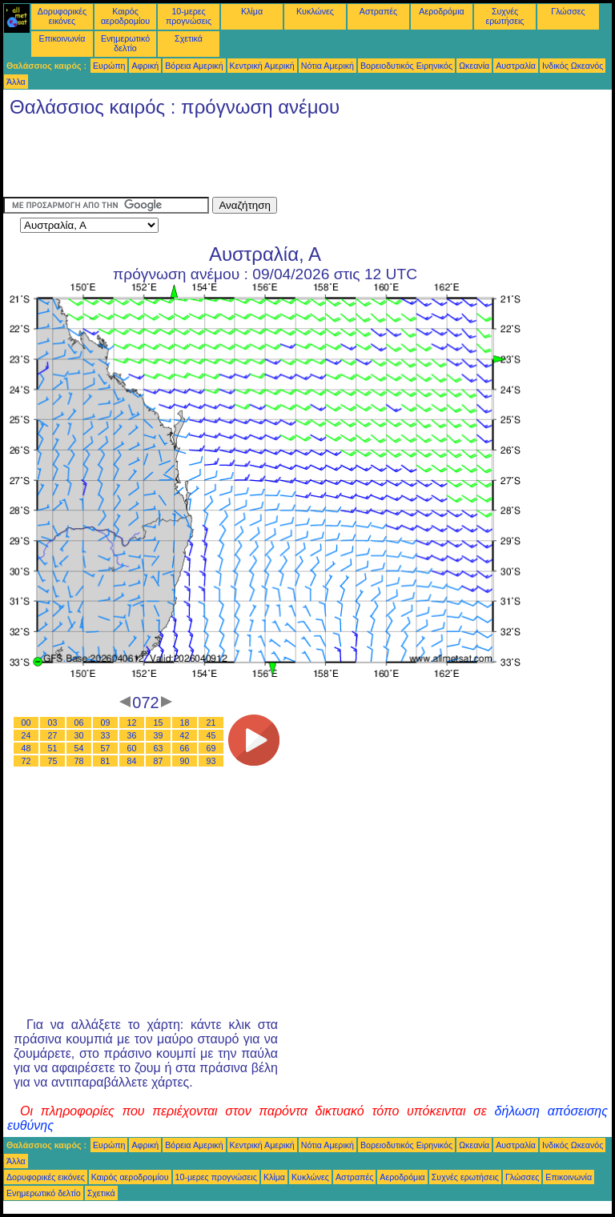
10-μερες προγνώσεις (188, 16)
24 (26, 735)
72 (26, 761)
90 (185, 761)
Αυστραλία (516, 65)
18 (185, 722)
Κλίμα (252, 11)
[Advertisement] (294, 161)
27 (53, 735)
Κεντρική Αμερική (262, 65)
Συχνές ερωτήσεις (505, 16)
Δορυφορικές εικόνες (62, 16)
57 (106, 748)
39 (158, 735)
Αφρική (145, 65)
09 (106, 722)
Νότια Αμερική (327, 65)
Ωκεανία (474, 65)
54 (79, 748)
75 (53, 761)
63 (158, 748)
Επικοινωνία (62, 38)
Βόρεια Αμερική (194, 65)
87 (158, 761)
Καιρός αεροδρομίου (125, 16)
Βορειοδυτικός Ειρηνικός (406, 65)
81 (106, 761)
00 (26, 722)
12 (132, 722)
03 (53, 722)
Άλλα (16, 81)
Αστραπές (378, 11)
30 (79, 735)
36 (132, 735)
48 (26, 748)
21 (211, 722)
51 (53, 748)
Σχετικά (189, 38)
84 (132, 761)
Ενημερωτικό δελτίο (125, 43)
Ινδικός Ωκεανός (572, 65)
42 (185, 735)
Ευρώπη (109, 65)
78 (79, 761)
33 (106, 735)
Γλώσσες (568, 11)
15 (158, 722)
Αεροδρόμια (441, 11)
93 (211, 761)
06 (79, 722)
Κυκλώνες (315, 11)
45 (211, 735)
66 (185, 748)
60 (132, 748)
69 (211, 748)
